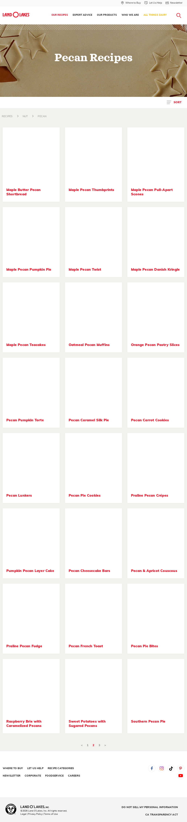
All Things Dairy (155, 15)
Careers (74, 776)
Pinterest (180, 768)
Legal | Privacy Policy (31, 814)
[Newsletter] (174, 3)
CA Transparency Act (161, 814)
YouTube (180, 775)
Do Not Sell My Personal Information (150, 807)
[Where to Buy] (131, 3)
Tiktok (171, 768)
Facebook (151, 768)
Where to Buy (13, 768)
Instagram (161, 768)
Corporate (33, 776)
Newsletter (11, 776)
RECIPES (7, 116)
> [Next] (105, 745)
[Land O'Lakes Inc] (36, 807)
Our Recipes (59, 15)
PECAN (42, 116)
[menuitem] (59, 15)
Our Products (107, 15)
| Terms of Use (50, 814)
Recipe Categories (61, 768)
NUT (25, 116)
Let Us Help (35, 768)
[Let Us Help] (153, 3)
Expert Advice (82, 15)
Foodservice (54, 776)
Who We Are (130, 15)
